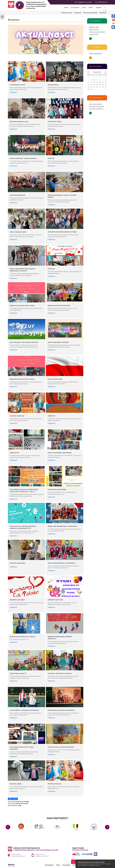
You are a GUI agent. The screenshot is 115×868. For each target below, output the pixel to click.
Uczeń (84, 7)
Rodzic (91, 7)
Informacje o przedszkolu (89, 12)
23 (88, 87)
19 (97, 84)
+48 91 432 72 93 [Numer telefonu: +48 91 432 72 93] (40, 854)
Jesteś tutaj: (65, 12)
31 (91, 89)
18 (94, 84)
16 (88, 84)
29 (105, 87)
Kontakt (98, 7)
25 (94, 87)
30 (88, 89)
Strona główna (60, 7)
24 (91, 87)
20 (100, 84)
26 (97, 87)
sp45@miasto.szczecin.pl (83, 2)
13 (100, 82)
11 (94, 82)
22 (105, 84)
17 (91, 84)
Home (70, 12)
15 (105, 82)
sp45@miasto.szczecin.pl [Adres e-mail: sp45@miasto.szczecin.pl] (42, 856)
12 (97, 82)
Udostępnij (13, 798)
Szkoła (66, 7)
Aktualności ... (102, 12)
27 (100, 87)
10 (91, 82)
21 (102, 84)
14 (102, 82)
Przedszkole (75, 7)
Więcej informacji (90, 38)
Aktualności (13, 19)
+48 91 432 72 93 (101, 2)
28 (102, 87)
